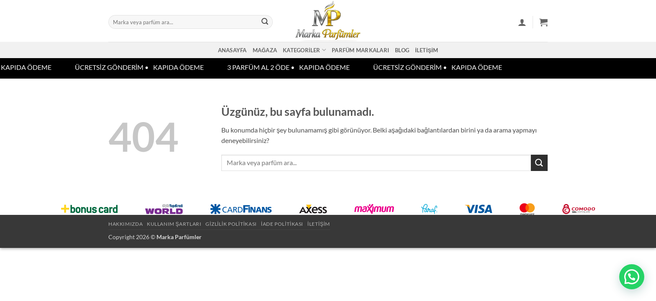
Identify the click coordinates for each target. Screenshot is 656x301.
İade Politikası (282, 224)
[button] (522, 22)
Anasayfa (232, 50)
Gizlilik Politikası (231, 224)
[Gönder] (265, 22)
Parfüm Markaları (360, 50)
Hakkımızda (125, 224)
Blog (402, 50)
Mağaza (265, 50)
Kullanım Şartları (174, 224)
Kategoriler (304, 50)
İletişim (426, 50)
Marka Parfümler (179, 236)
